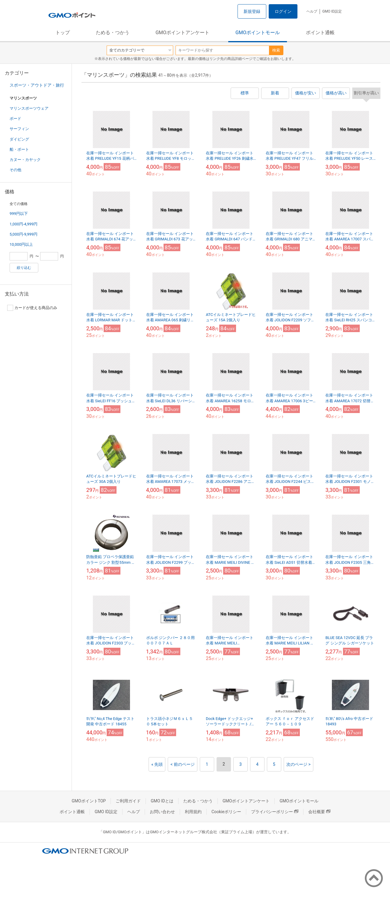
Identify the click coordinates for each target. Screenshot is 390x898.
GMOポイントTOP (89, 800)
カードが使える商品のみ (32, 308)
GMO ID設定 (332, 11)
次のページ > (298, 764)
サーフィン (19, 128)
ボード (15, 118)
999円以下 (19, 213)
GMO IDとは (162, 800)
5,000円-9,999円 (23, 234)
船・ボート (19, 149)
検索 (276, 50)
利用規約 (193, 811)
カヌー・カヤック (25, 159)
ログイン (283, 11)
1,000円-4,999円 (23, 224)
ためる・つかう (112, 32)
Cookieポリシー (226, 811)
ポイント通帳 (320, 32)
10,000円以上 (21, 244)
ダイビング (19, 139)
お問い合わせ (162, 811)
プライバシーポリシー (274, 811)
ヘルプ (311, 11)
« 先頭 (157, 764)
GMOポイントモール (257, 32)
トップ (62, 32)
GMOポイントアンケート (182, 32)
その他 (15, 170)
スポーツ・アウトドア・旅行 (37, 85)
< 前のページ (182, 764)
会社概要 (319, 811)
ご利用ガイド (128, 800)
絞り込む (24, 268)
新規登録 (252, 11)
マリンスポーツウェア (29, 108)
